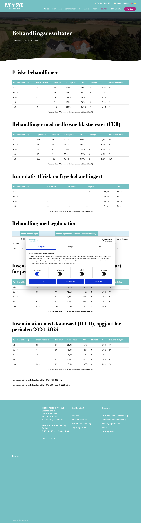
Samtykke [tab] (41, 246)
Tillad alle (98, 282)
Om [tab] (100, 246)
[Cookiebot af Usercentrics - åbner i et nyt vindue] (103, 240)
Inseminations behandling (114, 419)
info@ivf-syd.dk (122, 3)
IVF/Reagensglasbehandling (115, 415)
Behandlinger (70, 9)
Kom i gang (57, 9)
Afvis (42, 282)
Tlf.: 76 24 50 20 (49, 416)
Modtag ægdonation (111, 423)
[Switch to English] (132, 3)
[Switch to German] (135, 3)
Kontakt (130, 9)
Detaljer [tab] (70, 246)
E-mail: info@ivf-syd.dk (52, 419)
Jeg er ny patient (79, 427)
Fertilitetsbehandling (81, 423)
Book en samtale (79, 419)
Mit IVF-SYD (116, 9)
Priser (94, 9)
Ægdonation (84, 9)
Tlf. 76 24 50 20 (102, 3)
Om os (46, 9)
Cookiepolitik (108, 431)
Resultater (104, 9)
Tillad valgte (70, 282)
